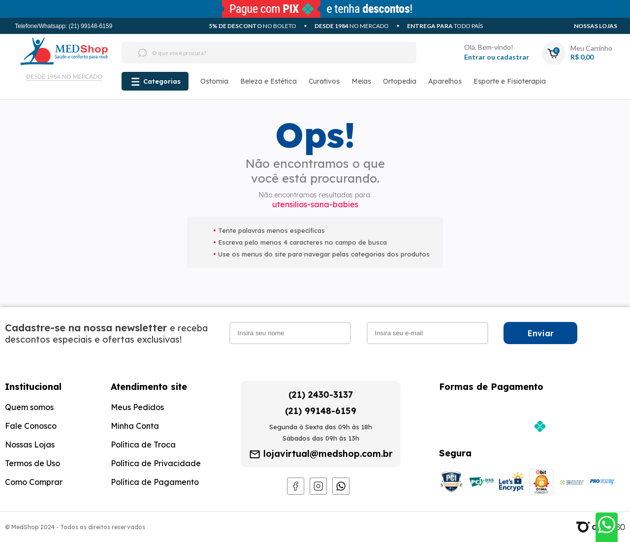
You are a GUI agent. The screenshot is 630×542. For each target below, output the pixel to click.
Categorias (162, 81)
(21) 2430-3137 (320, 394)
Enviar (541, 333)
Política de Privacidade (156, 463)
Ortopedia (399, 81)
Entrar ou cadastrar (496, 57)
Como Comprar (34, 482)
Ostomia (214, 81)
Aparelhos (445, 81)
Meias (361, 81)
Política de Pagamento (155, 482)
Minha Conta (135, 426)
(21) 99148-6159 (320, 410)
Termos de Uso (32, 463)
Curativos (324, 81)
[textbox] (250, 53)
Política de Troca (143, 444)
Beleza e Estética (268, 81)
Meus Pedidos (137, 407)
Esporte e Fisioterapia (509, 81)
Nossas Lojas (595, 26)
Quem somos (29, 407)
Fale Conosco (31, 426)
